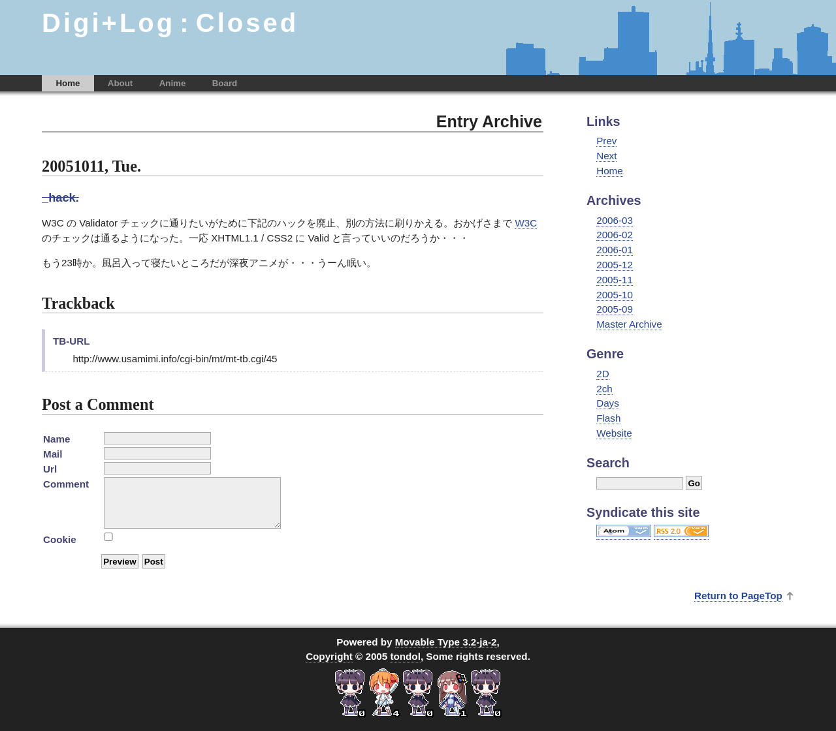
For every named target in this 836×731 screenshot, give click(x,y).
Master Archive (629, 324)
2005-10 (614, 294)
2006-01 (614, 249)
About (120, 83)
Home (68, 83)
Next (606, 155)
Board (225, 83)
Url (50, 468)
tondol (405, 656)
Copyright (329, 656)
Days (607, 403)
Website (614, 433)
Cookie (59, 539)
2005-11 (614, 279)
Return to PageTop (738, 595)
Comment (66, 484)
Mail (53, 453)
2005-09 (614, 309)
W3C (526, 222)
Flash (608, 418)
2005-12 (614, 264)
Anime (172, 83)
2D (602, 373)
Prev (606, 140)
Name (56, 438)
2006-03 (614, 220)
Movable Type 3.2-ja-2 (446, 641)
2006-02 (614, 234)
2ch (604, 388)
